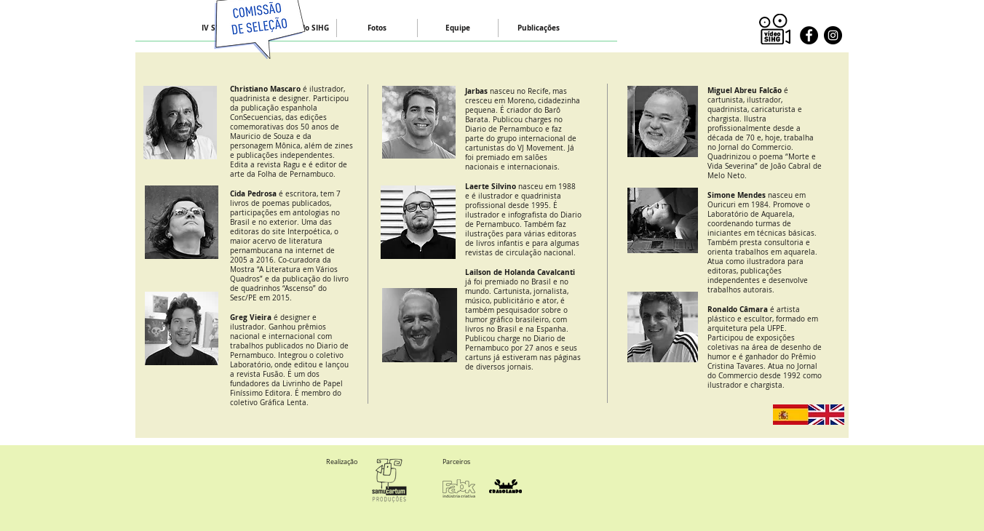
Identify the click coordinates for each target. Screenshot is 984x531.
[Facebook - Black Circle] (809, 35)
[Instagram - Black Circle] (833, 35)
